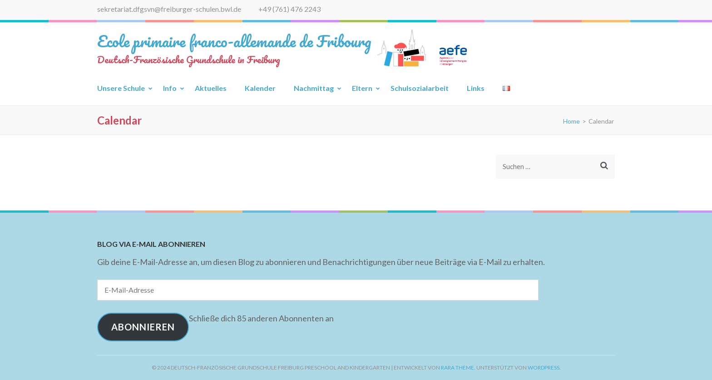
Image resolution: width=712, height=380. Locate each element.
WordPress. (544, 367)
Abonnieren (143, 326)
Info (170, 88)
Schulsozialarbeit (420, 88)
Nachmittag (314, 88)
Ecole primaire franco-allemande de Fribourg (234, 41)
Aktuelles (211, 88)
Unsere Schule (121, 88)
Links (476, 88)
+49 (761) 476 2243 (289, 9)
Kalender (260, 88)
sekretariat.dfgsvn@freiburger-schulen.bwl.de (169, 9)
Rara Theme (457, 367)
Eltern (362, 88)
